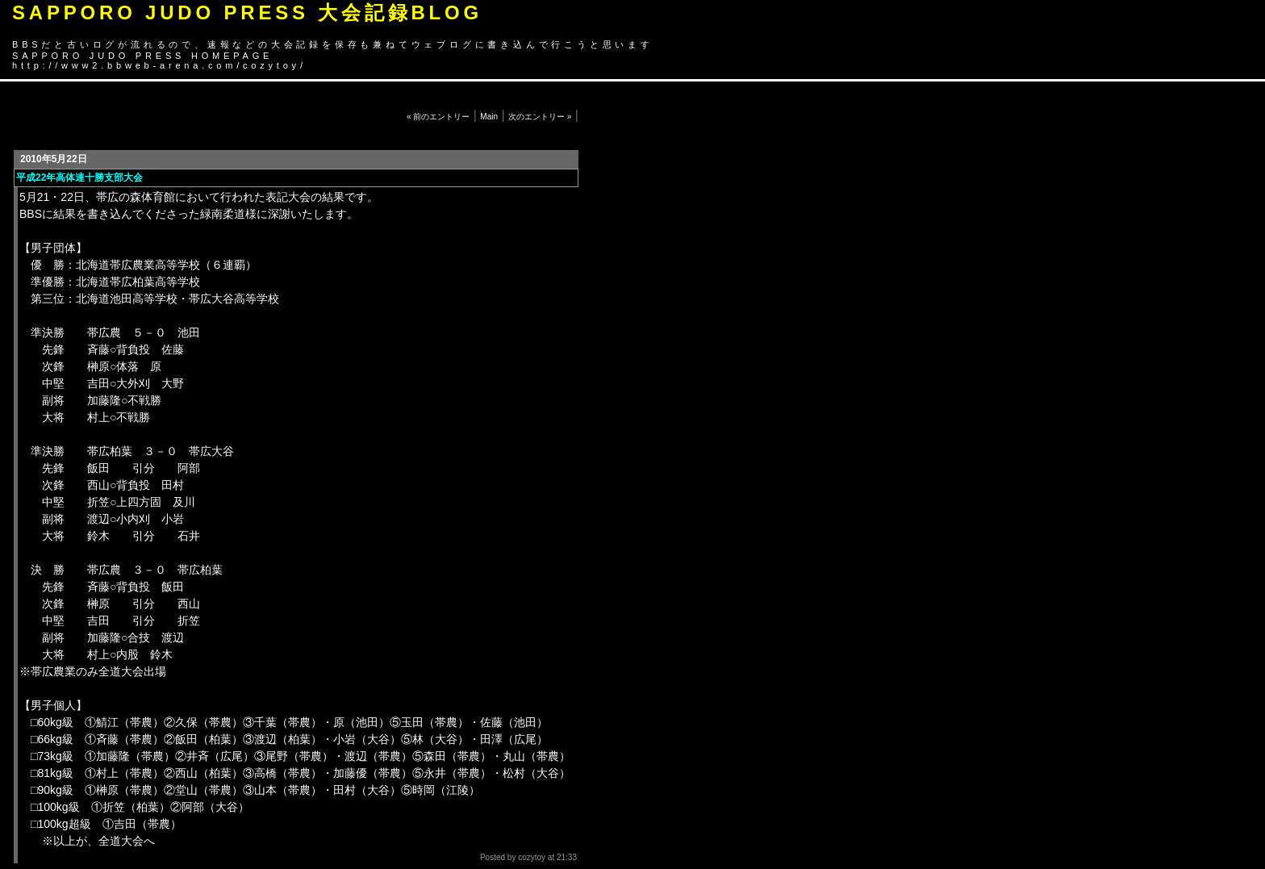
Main (489, 116)
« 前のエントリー (438, 116)
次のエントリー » (539, 116)
